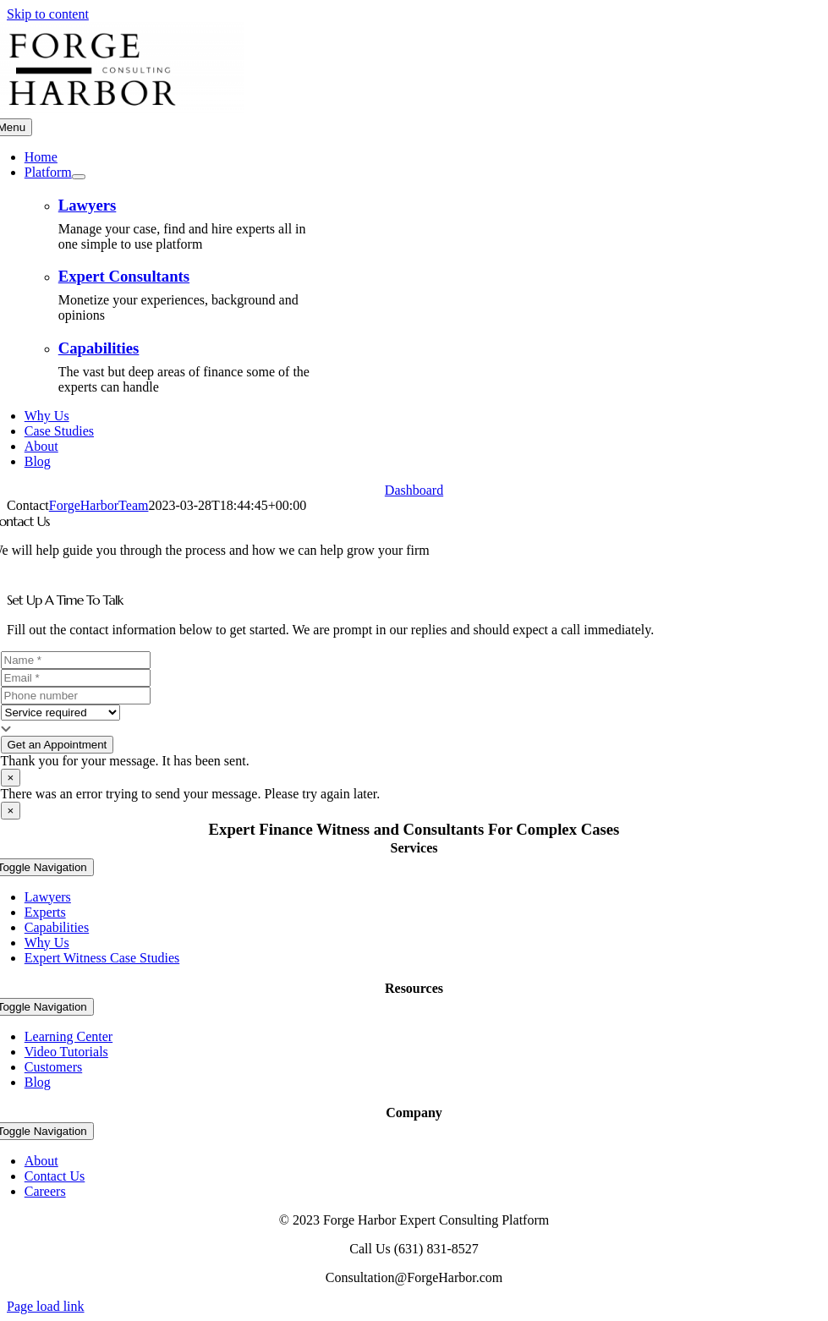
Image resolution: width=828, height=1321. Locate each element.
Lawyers (87, 205)
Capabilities (99, 348)
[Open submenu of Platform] (78, 176)
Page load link (46, 1306)
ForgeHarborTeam (99, 505)
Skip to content (48, 14)
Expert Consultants (123, 276)
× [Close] (11, 777)
